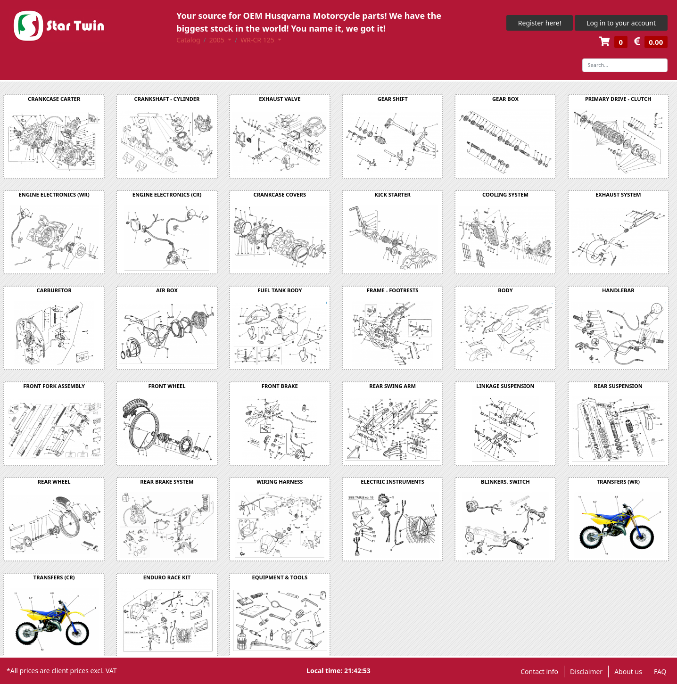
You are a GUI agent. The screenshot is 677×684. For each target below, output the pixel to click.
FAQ (660, 671)
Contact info (539, 671)
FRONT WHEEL (167, 385)
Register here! (539, 22)
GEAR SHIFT (393, 98)
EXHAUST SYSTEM (618, 194)
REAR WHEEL (54, 481)
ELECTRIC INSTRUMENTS (392, 481)
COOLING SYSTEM (505, 194)
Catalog (188, 39)
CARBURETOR (54, 290)
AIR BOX (167, 290)
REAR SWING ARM (392, 385)
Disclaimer (586, 671)
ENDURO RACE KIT (167, 577)
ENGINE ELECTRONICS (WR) (54, 194)
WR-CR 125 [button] (258, 39)
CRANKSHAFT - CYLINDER (167, 98)
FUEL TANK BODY (279, 290)
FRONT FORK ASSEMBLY (54, 385)
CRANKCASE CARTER (54, 98)
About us (628, 671)
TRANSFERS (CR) (54, 577)
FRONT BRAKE (280, 385)
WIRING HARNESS (279, 481)
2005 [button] (217, 39)
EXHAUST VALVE (279, 98)
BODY (505, 290)
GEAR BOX (505, 98)
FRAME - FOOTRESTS (393, 290)
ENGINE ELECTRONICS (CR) (167, 194)
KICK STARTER (393, 194)
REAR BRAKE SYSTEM (166, 481)
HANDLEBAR (618, 290)
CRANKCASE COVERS (280, 194)
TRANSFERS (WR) (618, 481)
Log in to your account (621, 22)
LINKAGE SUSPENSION (505, 385)
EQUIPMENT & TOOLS (279, 577)
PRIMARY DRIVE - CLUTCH (618, 98)
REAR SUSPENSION (618, 385)
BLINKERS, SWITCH (505, 481)
